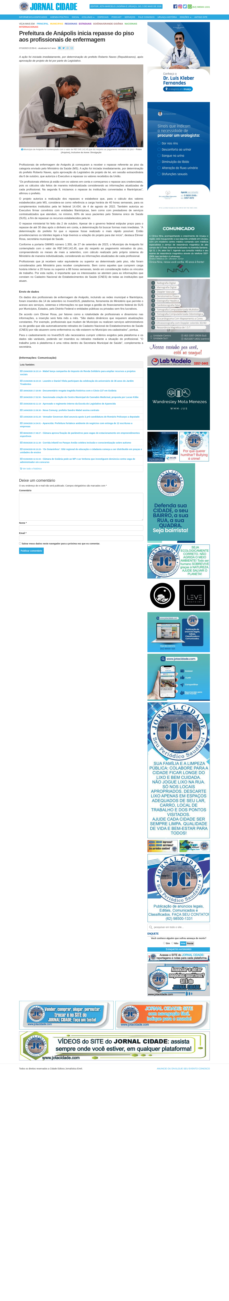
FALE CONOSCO (146, 17)
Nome (23, 523)
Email (23, 533)
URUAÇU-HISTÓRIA (167, 17)
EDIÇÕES (185, 17)
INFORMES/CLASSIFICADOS (33, 17)
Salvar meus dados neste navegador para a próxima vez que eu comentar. (61, 543)
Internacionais (28, 27)
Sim (168, 943)
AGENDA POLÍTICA (59, 17)
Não (176, 943)
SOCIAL (75, 17)
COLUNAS (88, 17)
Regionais (71, 23)
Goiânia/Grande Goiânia (108, 23)
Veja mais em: (27, 23)
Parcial (190, 943)
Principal (43, 23)
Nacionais (131, 23)
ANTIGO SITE (200, 17)
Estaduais (85, 23)
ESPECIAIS (102, 17)
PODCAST (116, 17)
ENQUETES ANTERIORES (178, 949)
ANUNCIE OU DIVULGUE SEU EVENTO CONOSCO (183, 1068)
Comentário (25, 490)
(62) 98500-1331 (201, 7)
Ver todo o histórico (31, 468)
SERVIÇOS (130, 17)
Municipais (56, 23)
